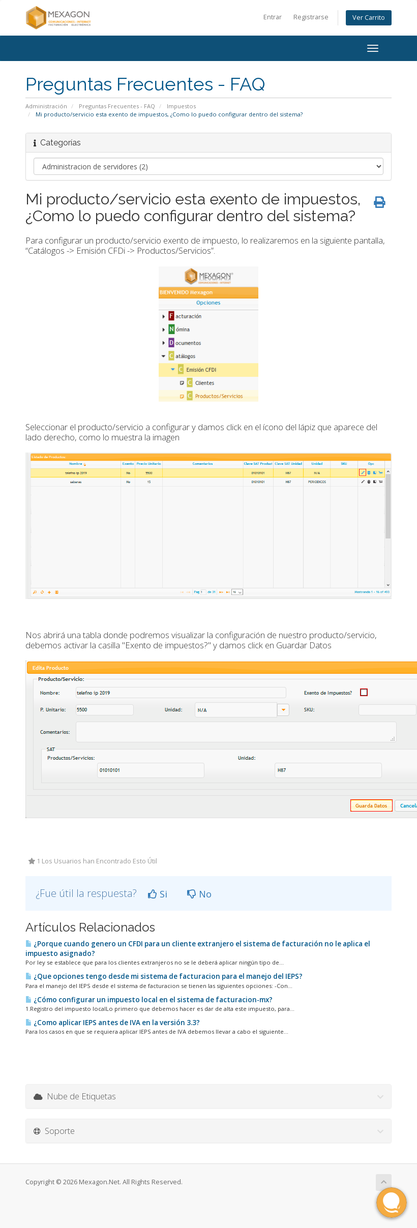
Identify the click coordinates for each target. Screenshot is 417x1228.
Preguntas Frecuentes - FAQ (117, 106)
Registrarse (311, 17)
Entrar (272, 17)
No (199, 894)
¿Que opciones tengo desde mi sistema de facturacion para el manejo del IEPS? (164, 976)
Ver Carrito (368, 17)
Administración (46, 106)
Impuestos (181, 106)
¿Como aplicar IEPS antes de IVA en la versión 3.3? (112, 1022)
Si (157, 894)
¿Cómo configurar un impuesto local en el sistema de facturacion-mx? (149, 999)
